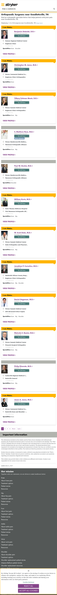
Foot (2, 509)
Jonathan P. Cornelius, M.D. (26, 266)
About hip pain (6, 496)
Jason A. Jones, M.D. (23, 400)
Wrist (3, 539)
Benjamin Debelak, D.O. (24, 31)
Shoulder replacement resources (12, 566)
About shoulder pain (8, 555)
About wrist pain (6, 542)
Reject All (28, 586)
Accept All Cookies (28, 590)
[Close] (28, 571)
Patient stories (5, 486)
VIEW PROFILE (9, 54)
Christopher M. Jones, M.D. (25, 65)
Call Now (21, 36)
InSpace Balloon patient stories (11, 563)
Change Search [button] (39, 23)
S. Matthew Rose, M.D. (23, 132)
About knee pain (6, 481)
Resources (4, 489)
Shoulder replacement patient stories (13, 560)
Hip (2, 493)
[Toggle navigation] (2, 4)
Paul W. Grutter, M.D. (23, 166)
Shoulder (4, 552)
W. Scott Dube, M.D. (22, 233)
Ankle (3, 524)
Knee (3, 478)
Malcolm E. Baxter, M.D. (24, 333)
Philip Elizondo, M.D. (23, 366)
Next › (14, 428)
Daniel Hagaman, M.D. (24, 299)
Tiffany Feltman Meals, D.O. (25, 98)
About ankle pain (7, 527)
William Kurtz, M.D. (22, 199)
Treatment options (7, 483)
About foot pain (6, 511)
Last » (19, 428)
